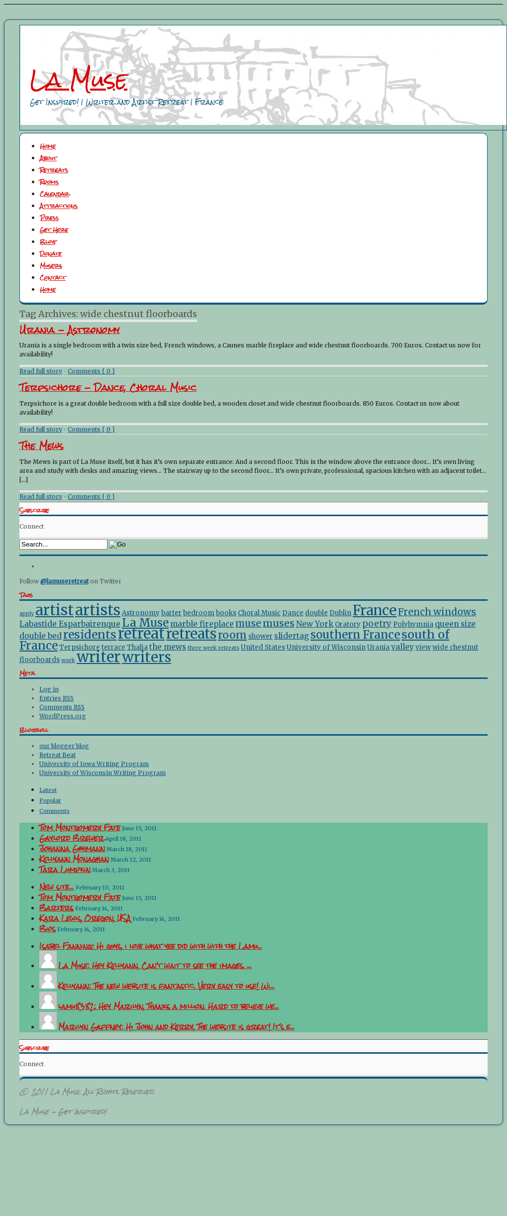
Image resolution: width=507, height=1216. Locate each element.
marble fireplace (202, 624)
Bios (47, 929)
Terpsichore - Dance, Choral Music (108, 387)
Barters (56, 908)
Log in (49, 689)
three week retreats (213, 648)
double (316, 613)
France (375, 610)
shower (260, 636)
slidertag (291, 636)
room (232, 635)
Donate (51, 254)
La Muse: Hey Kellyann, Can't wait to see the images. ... (155, 966)
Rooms (49, 182)
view (423, 647)
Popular (50, 800)
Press (49, 218)
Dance (293, 613)
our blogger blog (64, 746)
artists (97, 610)
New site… (56, 887)
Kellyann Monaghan (74, 859)
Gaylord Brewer (71, 838)
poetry (377, 623)
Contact (53, 278)
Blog (47, 242)
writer (98, 657)
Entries (56, 698)
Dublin (340, 613)
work (68, 660)
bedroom (198, 613)
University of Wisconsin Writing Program (102, 772)
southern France (355, 635)
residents (89, 634)
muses (279, 623)
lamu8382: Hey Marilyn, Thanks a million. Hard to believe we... (168, 1006)
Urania (378, 647)
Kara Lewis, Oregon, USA (85, 918)
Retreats (54, 170)
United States (263, 647)
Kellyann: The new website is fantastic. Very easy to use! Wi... (166, 986)
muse (248, 623)
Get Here (54, 230)
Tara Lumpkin (65, 870)
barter (171, 613)
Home (48, 146)
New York (314, 624)
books (226, 613)
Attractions (59, 206)
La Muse (78, 79)
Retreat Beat (57, 755)
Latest (48, 789)
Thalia (137, 647)
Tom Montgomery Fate (79, 828)
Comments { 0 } (91, 371)
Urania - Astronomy (69, 330)
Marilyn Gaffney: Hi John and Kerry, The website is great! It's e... (176, 1027)
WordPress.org (62, 716)
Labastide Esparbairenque (69, 624)
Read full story (40, 371)
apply (26, 613)
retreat (141, 634)
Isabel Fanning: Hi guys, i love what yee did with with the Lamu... (150, 946)
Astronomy (141, 613)
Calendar (54, 194)
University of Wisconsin (326, 647)
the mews (167, 647)
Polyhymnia (413, 624)
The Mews (41, 446)
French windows (437, 612)
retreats (191, 633)
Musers (51, 266)
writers (146, 657)
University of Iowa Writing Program (94, 764)
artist (54, 610)
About (48, 158)
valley (402, 647)
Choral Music (259, 613)
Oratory (348, 624)
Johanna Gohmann (72, 849)
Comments (62, 707)
